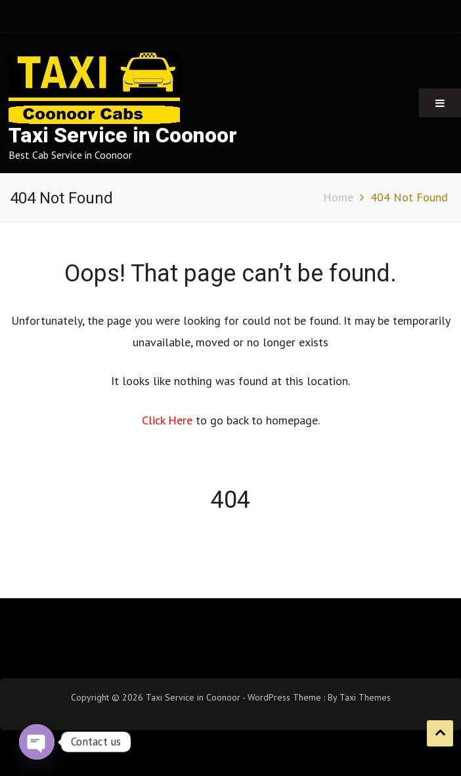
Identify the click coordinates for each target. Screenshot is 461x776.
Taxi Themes (365, 697)
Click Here (169, 420)
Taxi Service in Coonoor (123, 135)
